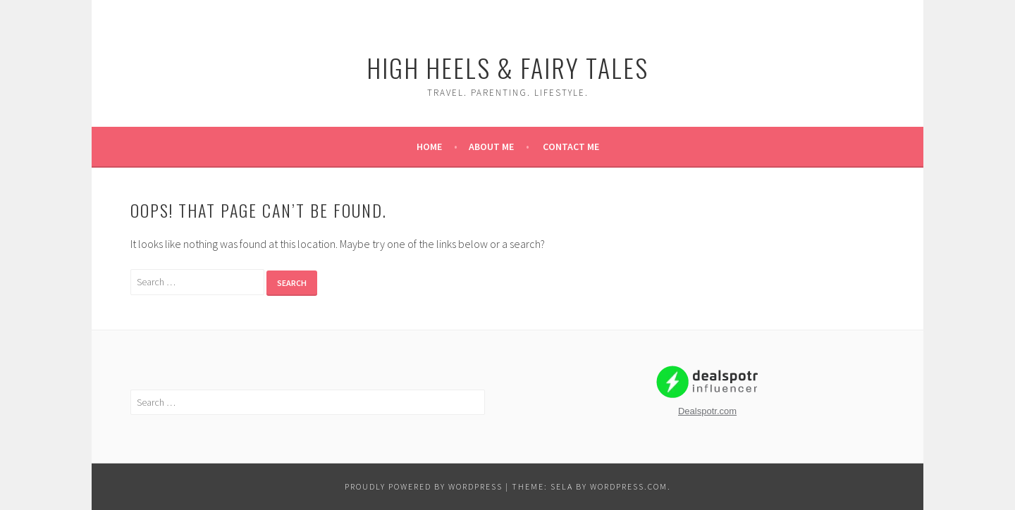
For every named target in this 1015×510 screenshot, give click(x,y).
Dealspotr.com (707, 411)
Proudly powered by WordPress (424, 486)
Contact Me (571, 146)
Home (429, 146)
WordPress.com (629, 486)
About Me (491, 146)
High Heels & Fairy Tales (507, 67)
